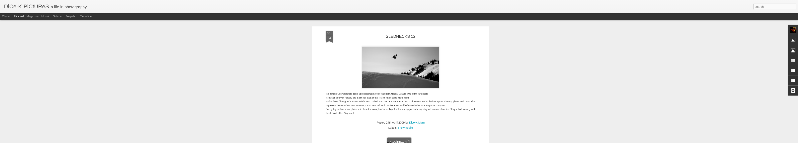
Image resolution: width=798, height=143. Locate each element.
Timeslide (86, 16)
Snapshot (71, 16)
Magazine (33, 16)
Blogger (411, 141)
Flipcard (19, 16)
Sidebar (58, 16)
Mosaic (45, 16)
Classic (6, 16)
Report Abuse (423, 141)
